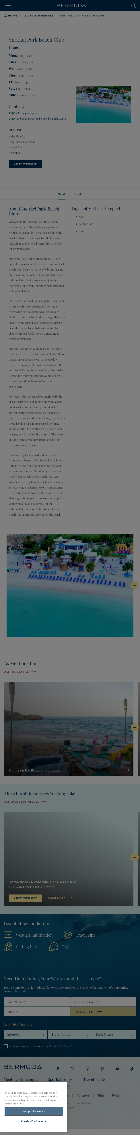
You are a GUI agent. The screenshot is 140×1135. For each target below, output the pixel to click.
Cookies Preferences (33, 1126)
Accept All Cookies (33, 1117)
